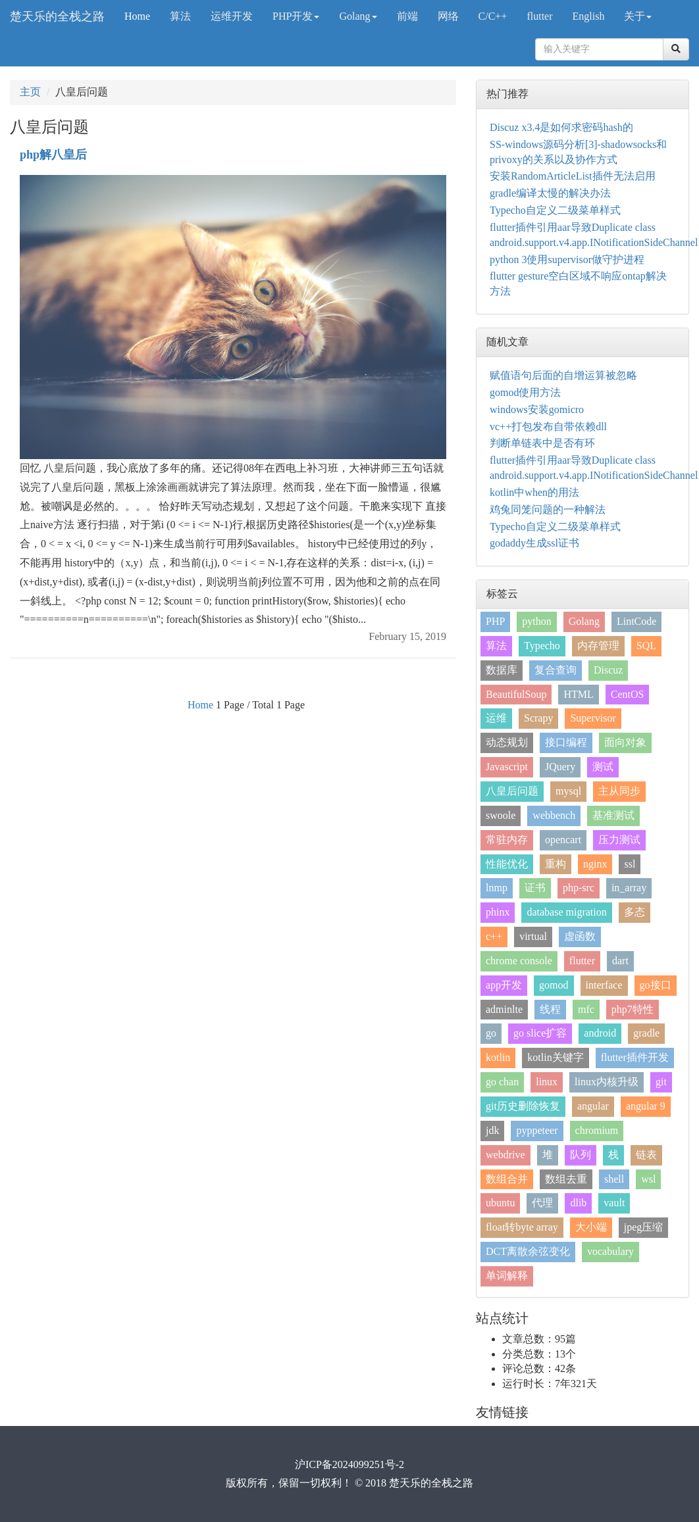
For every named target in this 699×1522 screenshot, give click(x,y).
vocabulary (610, 1251)
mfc (586, 1009)
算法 (180, 16)
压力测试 (619, 839)
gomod (553, 985)
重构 (555, 864)
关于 (638, 16)
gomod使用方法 (525, 392)
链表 (646, 1154)
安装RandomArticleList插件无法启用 (573, 176)
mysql (568, 791)
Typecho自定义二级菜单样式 (555, 210)
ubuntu (500, 1202)
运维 (496, 718)
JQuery (560, 766)
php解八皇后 (53, 154)
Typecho (542, 645)
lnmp (496, 887)
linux (546, 1081)
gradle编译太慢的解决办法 (550, 193)
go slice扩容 (540, 1033)
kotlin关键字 (555, 1057)
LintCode (636, 621)
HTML (578, 694)
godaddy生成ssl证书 (534, 543)
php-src (578, 887)
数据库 (501, 669)
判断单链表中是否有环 (542, 443)
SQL (646, 645)
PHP (495, 621)
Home (137, 16)
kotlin (498, 1057)
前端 (407, 16)
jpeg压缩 (643, 1227)
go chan (502, 1081)
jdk (492, 1130)
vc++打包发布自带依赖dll (548, 426)
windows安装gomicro (537, 409)
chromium (597, 1130)
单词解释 (507, 1275)
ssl (629, 864)
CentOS (627, 694)
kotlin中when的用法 (534, 492)
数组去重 (566, 1179)
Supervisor (592, 718)
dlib (578, 1202)
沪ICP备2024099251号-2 (349, 1464)
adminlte (504, 1009)
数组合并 (507, 1179)
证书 (535, 887)
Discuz (608, 669)
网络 (448, 16)
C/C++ (493, 16)
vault (614, 1202)
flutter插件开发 (635, 1057)
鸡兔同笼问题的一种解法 (548, 509)
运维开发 (232, 16)
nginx (595, 864)
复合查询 (555, 669)
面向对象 (625, 742)
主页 (30, 91)
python (536, 621)
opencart (563, 839)
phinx (497, 912)
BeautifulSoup (516, 694)
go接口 (655, 985)
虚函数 (580, 936)
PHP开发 (295, 16)
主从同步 (619, 791)
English (589, 16)
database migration (566, 912)
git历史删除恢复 (523, 1106)
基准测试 (613, 815)
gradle (646, 1033)
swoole (500, 815)
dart (620, 960)
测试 (602, 766)
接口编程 (566, 742)
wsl (648, 1179)
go (491, 1033)
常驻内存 (507, 839)
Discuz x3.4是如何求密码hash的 (561, 127)
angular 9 (645, 1106)
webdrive (505, 1154)
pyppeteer (536, 1130)
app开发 (504, 985)
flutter (539, 16)
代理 (542, 1202)
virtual (533, 936)
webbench (553, 815)
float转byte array (522, 1227)
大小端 (591, 1227)
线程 (550, 1009)
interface (604, 985)
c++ (494, 936)
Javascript (507, 766)
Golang (357, 16)
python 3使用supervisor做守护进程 (567, 259)
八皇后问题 (512, 791)
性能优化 (507, 864)
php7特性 (632, 1009)
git (661, 1081)
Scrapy (538, 718)
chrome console (519, 960)
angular (593, 1106)
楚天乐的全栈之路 (57, 16)
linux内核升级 (606, 1081)
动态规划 (507, 742)
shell (614, 1179)
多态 (634, 912)
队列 (580, 1154)
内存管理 (598, 645)
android (600, 1033)
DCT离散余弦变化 (528, 1251)
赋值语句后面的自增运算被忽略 (563, 375)
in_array (628, 887)
